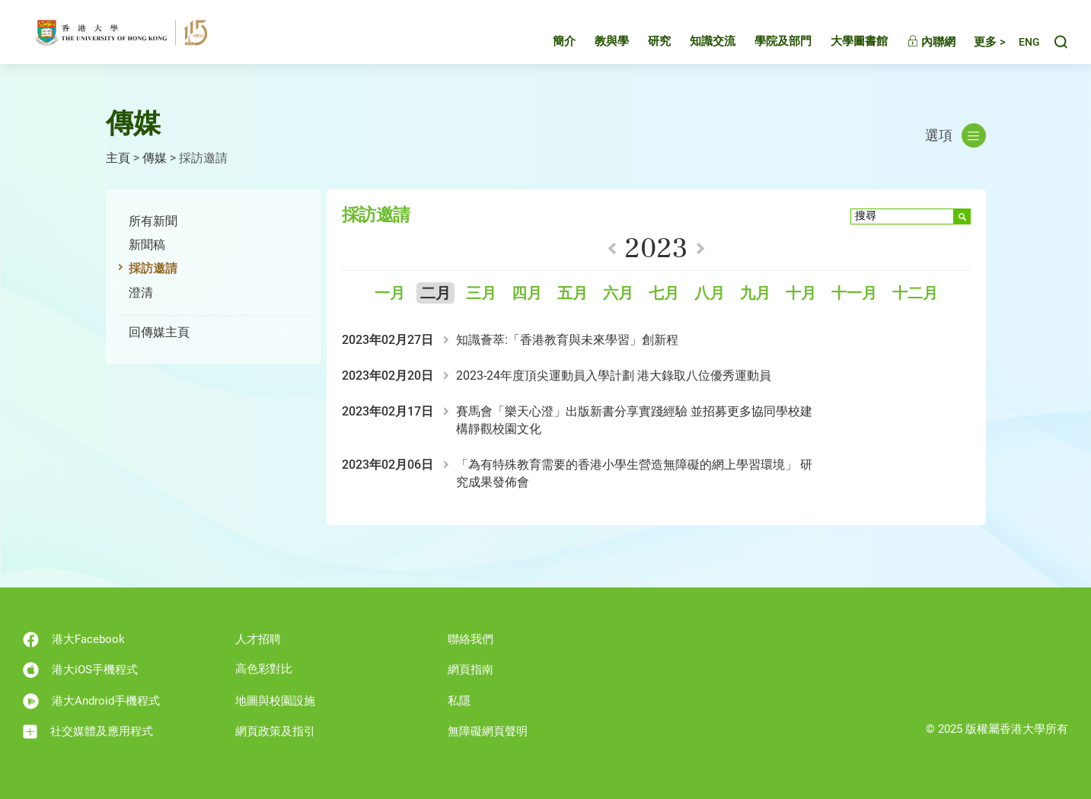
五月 (572, 293)
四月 (527, 293)
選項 (955, 135)
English (1022, 42)
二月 (435, 293)
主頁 (118, 158)
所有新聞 (153, 221)
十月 (801, 293)
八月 (709, 293)
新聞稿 (147, 244)
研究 (644, 41)
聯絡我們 (470, 639)
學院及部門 (768, 41)
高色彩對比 (263, 669)
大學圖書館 (844, 41)
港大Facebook (74, 640)
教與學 (597, 41)
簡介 (549, 41)
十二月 (915, 293)
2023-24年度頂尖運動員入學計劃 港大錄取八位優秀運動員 (613, 375)
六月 (618, 293)
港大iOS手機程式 (80, 670)
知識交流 (698, 41)
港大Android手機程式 (91, 701)
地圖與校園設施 (275, 701)
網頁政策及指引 (275, 731)
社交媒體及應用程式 (88, 731)
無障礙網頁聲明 (488, 731)
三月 (481, 293)
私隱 (459, 701)
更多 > (975, 42)
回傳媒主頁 (159, 332)
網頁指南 (470, 669)
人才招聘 (258, 639)
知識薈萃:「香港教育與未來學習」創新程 (567, 340)
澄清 (141, 292)
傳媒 (154, 158)
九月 (755, 293)
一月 (390, 293)
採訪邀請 (153, 268)
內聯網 (916, 42)
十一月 (854, 293)
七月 (664, 293)
